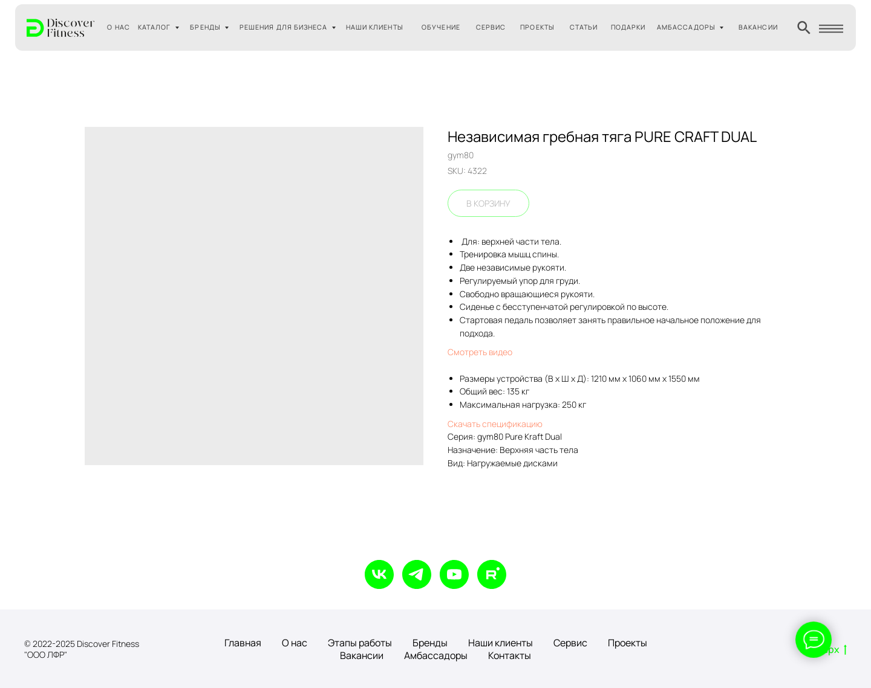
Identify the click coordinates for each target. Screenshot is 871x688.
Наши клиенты (500, 642)
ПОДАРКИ (628, 26)
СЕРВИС (491, 26)
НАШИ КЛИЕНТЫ (374, 26)
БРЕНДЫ (205, 26)
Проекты (627, 642)
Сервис (570, 642)
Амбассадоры (436, 655)
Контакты (509, 655)
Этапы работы (360, 642)
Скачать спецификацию (495, 423)
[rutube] (491, 574)
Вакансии (361, 655)
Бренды (430, 642)
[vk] (379, 574)
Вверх (829, 650)
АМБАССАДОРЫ (686, 26)
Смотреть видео (480, 352)
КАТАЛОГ (154, 26)
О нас (294, 642)
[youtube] (454, 574)
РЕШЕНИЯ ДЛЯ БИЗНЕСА (284, 26)
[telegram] (416, 574)
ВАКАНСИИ (758, 26)
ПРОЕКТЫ (537, 26)
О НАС (118, 26)
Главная (242, 642)
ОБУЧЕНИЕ (441, 26)
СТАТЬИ (584, 26)
